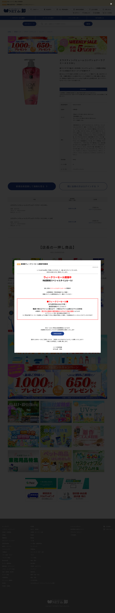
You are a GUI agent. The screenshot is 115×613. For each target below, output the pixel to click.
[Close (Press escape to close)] (111, 4)
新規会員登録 (57, 333)
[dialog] (57, 306)
